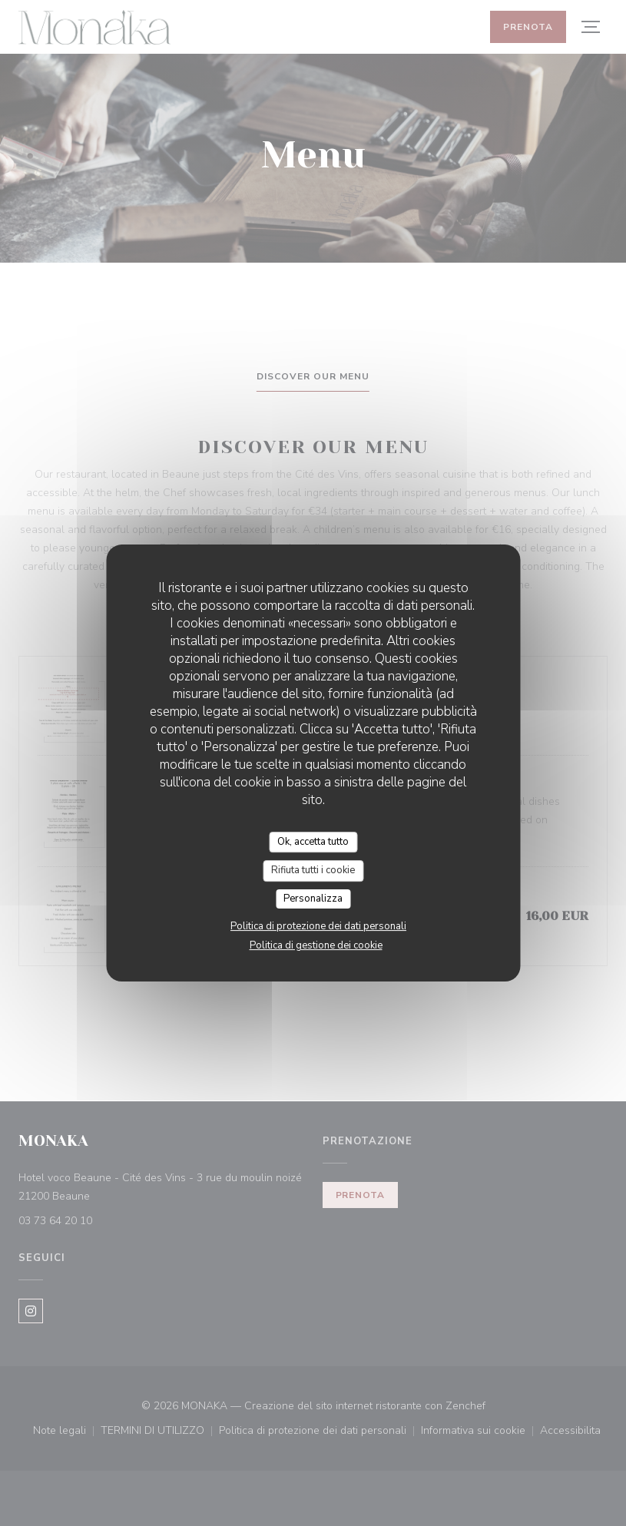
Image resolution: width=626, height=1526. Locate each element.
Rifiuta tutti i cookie (313, 870)
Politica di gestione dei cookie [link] (316, 945)
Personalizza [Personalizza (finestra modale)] (313, 898)
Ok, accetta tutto (313, 842)
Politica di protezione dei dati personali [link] (318, 926)
